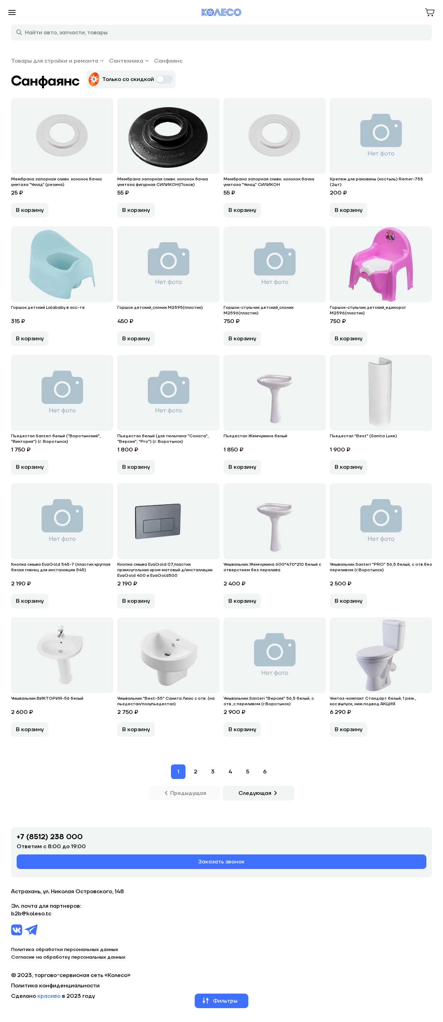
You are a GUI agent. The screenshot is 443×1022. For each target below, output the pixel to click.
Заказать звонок (221, 861)
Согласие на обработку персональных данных (68, 957)
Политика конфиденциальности (55, 985)
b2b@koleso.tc (31, 913)
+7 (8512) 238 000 (50, 837)
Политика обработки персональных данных (64, 950)
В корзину (30, 210)
